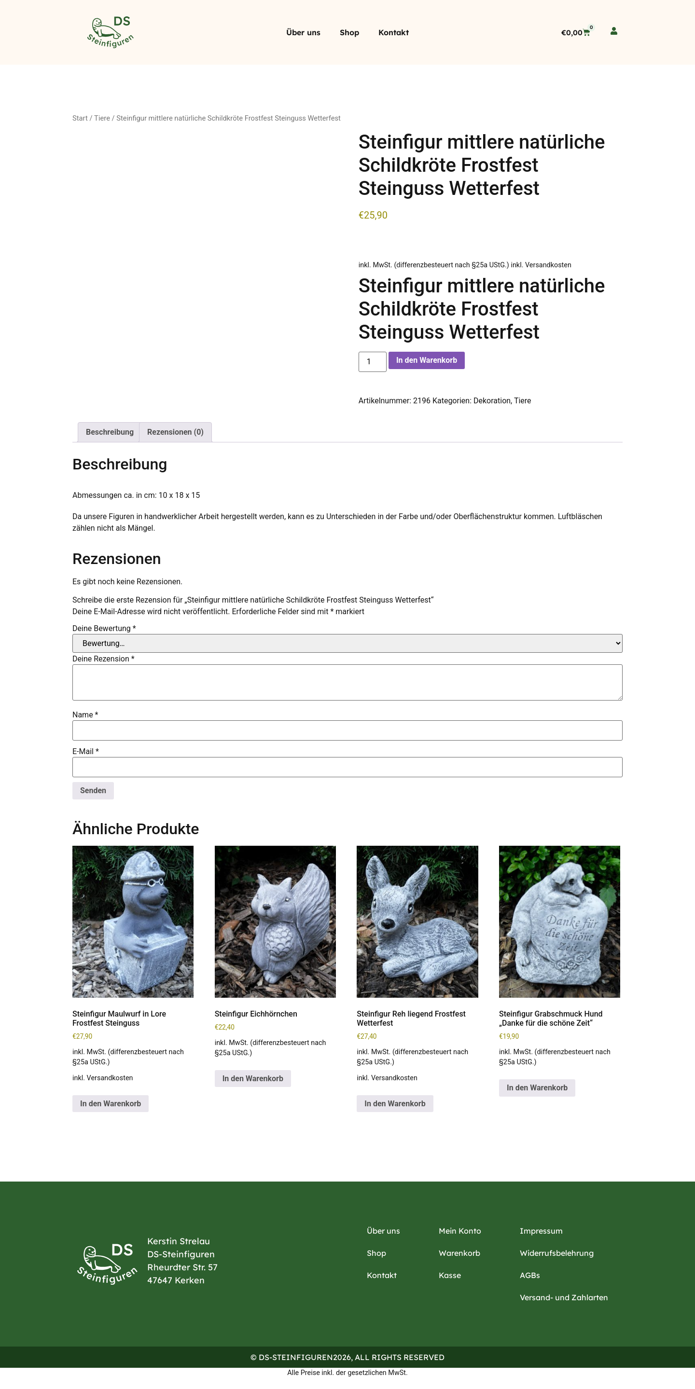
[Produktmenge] (373, 362)
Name (85, 715)
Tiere (102, 118)
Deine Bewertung (104, 629)
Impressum (541, 1231)
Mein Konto (460, 1231)
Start (80, 118)
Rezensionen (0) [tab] (175, 432)
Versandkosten (548, 265)
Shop (349, 32)
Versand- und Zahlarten (564, 1297)
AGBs (530, 1275)
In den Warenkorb (426, 360)
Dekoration (492, 400)
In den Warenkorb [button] (110, 1103)
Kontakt (393, 32)
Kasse (450, 1275)
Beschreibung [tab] (110, 432)
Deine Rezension (103, 659)
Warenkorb (459, 1253)
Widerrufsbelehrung (557, 1253)
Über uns (303, 32)
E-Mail (85, 752)
